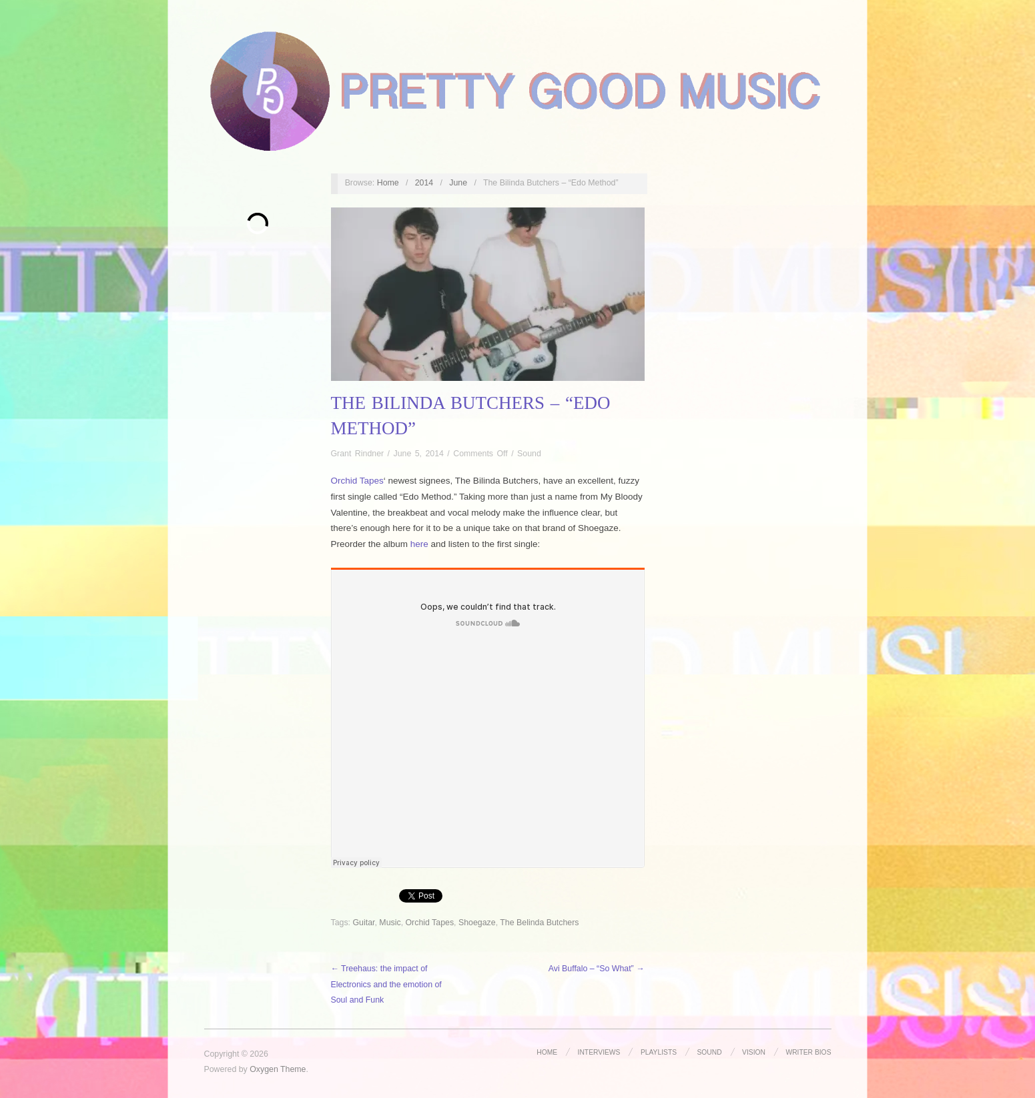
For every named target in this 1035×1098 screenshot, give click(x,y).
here (419, 544)
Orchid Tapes (357, 481)
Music (389, 922)
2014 (424, 182)
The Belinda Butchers (539, 922)
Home (388, 182)
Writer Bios (808, 1052)
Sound (529, 453)
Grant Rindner (357, 453)
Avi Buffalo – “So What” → (597, 968)
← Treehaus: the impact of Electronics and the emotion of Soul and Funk (386, 984)
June (458, 182)
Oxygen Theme (278, 1069)
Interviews (599, 1052)
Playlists (659, 1052)
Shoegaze (477, 922)
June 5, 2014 (418, 453)
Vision (753, 1052)
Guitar (363, 922)
